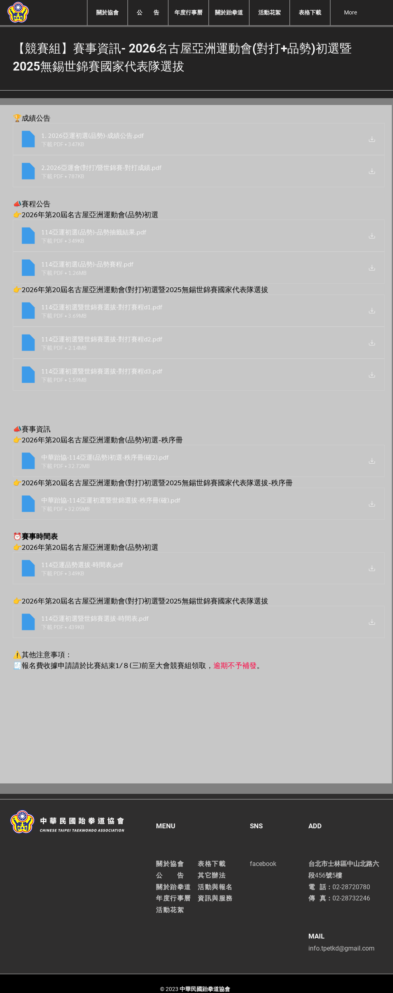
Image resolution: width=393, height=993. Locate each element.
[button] (107, 12)
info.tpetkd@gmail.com (341, 948)
